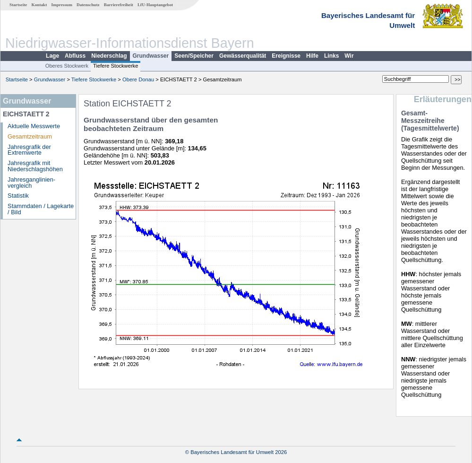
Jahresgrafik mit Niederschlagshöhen (35, 166)
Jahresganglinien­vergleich (31, 182)
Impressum (61, 4)
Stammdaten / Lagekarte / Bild (41, 209)
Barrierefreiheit (118, 4)
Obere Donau (138, 79)
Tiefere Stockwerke (115, 66)
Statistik (18, 195)
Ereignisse (286, 55)
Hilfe (312, 55)
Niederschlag (109, 55)
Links (331, 55)
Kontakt (39, 4)
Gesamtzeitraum (30, 136)
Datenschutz (88, 4)
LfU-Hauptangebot (155, 4)
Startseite (18, 4)
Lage (52, 55)
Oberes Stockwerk (66, 66)
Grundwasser (151, 55)
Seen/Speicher (194, 55)
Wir (348, 55)
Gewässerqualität (242, 55)
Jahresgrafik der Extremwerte (29, 150)
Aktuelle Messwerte (34, 126)
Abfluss (75, 55)
